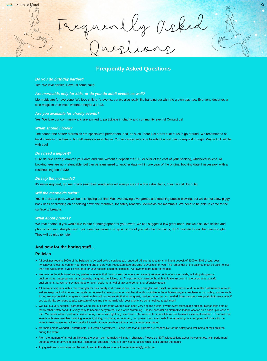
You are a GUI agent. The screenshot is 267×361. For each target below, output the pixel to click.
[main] (133, 210)
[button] (263, 5)
